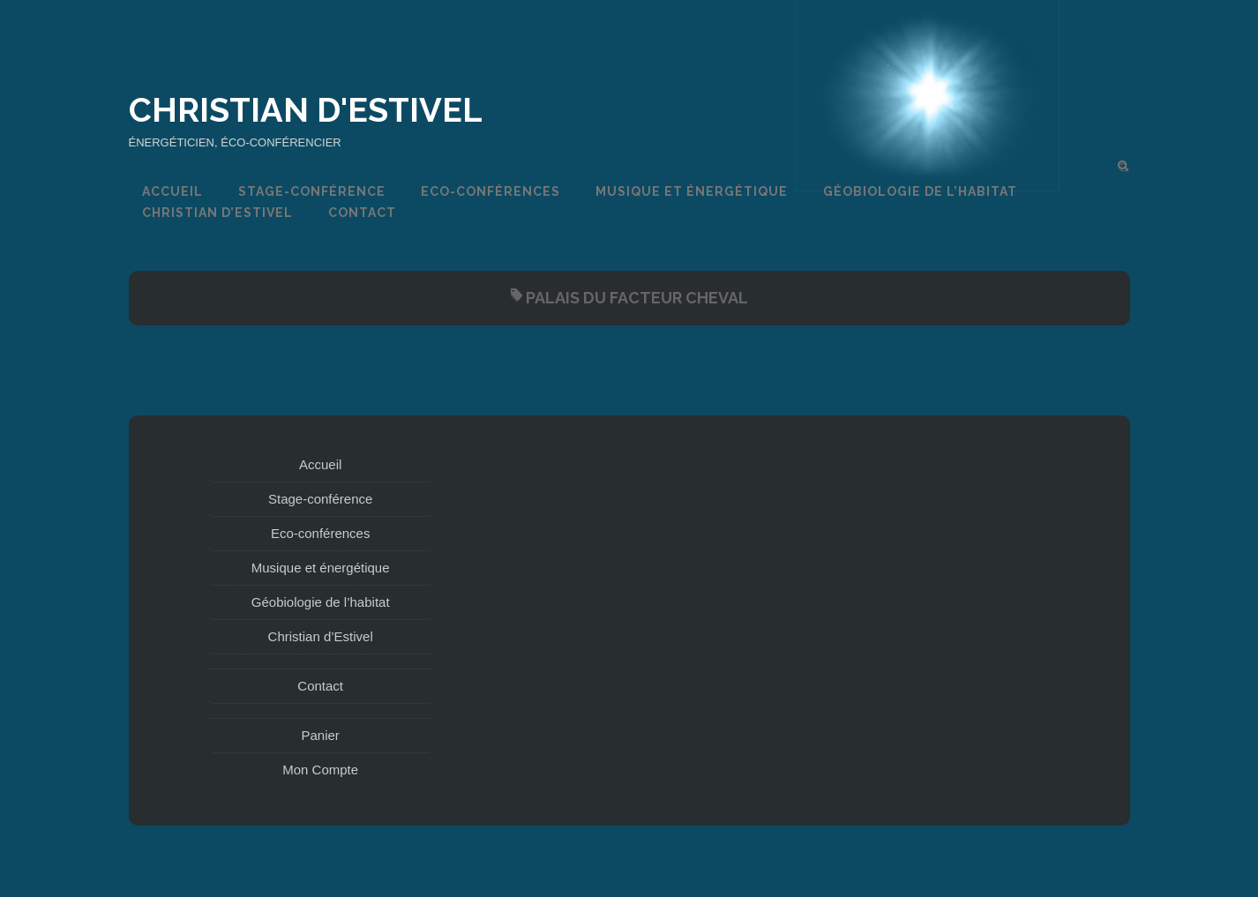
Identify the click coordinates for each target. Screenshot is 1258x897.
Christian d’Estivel (217, 213)
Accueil (172, 191)
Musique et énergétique (691, 191)
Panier (321, 735)
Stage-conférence (312, 191)
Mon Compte (320, 769)
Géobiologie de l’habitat (920, 191)
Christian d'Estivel (306, 110)
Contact (362, 213)
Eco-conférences (490, 191)
